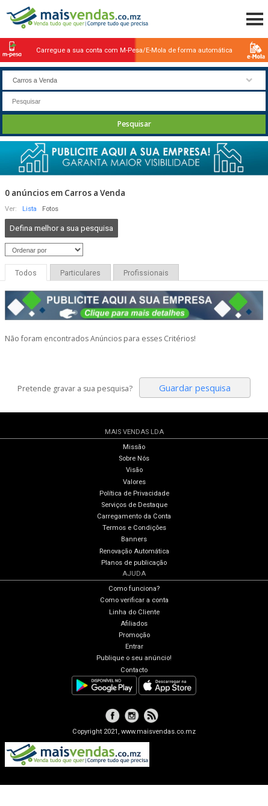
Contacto (134, 670)
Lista (29, 209)
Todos (26, 273)
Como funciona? (134, 589)
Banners (134, 539)
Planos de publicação (134, 563)
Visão (134, 470)
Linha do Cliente (134, 612)
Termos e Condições (134, 528)
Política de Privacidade (134, 493)
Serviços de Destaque (134, 505)
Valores (134, 482)
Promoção (134, 635)
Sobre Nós (134, 458)
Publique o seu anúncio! (134, 658)
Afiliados (134, 624)
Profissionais (146, 273)
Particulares (80, 273)
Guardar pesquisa (195, 388)
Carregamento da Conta (134, 516)
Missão (134, 447)
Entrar (134, 646)
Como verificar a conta (134, 600)
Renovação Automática (134, 551)
